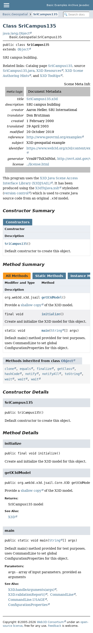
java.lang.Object (16, 33)
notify (30, 374)
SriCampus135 (45, 14)
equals (25, 369)
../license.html (37, 164)
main (45, 330)
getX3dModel (52, 297)
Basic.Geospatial (15, 14)
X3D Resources (48, 70)
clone (9, 369)
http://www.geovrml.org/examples (54, 137)
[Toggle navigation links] (6, 5)
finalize (44, 369)
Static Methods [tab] (49, 276)
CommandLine (62, 594)
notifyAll (50, 374)
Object (23, 49)
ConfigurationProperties (28, 605)
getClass (64, 369)
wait (8, 379)
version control (16, 193)
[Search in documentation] (76, 14)
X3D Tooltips (50, 76)
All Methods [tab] (17, 276)
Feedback (54, 625)
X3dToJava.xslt (47, 188)
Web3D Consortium (50, 622)
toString (72, 374)
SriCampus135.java (19, 70)
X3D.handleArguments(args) (31, 590)
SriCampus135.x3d (42, 99)
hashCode (12, 374)
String (56, 330)
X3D (11, 517)
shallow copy (31, 305)
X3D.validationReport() (26, 594)
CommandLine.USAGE (26, 600)
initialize (51, 314)
